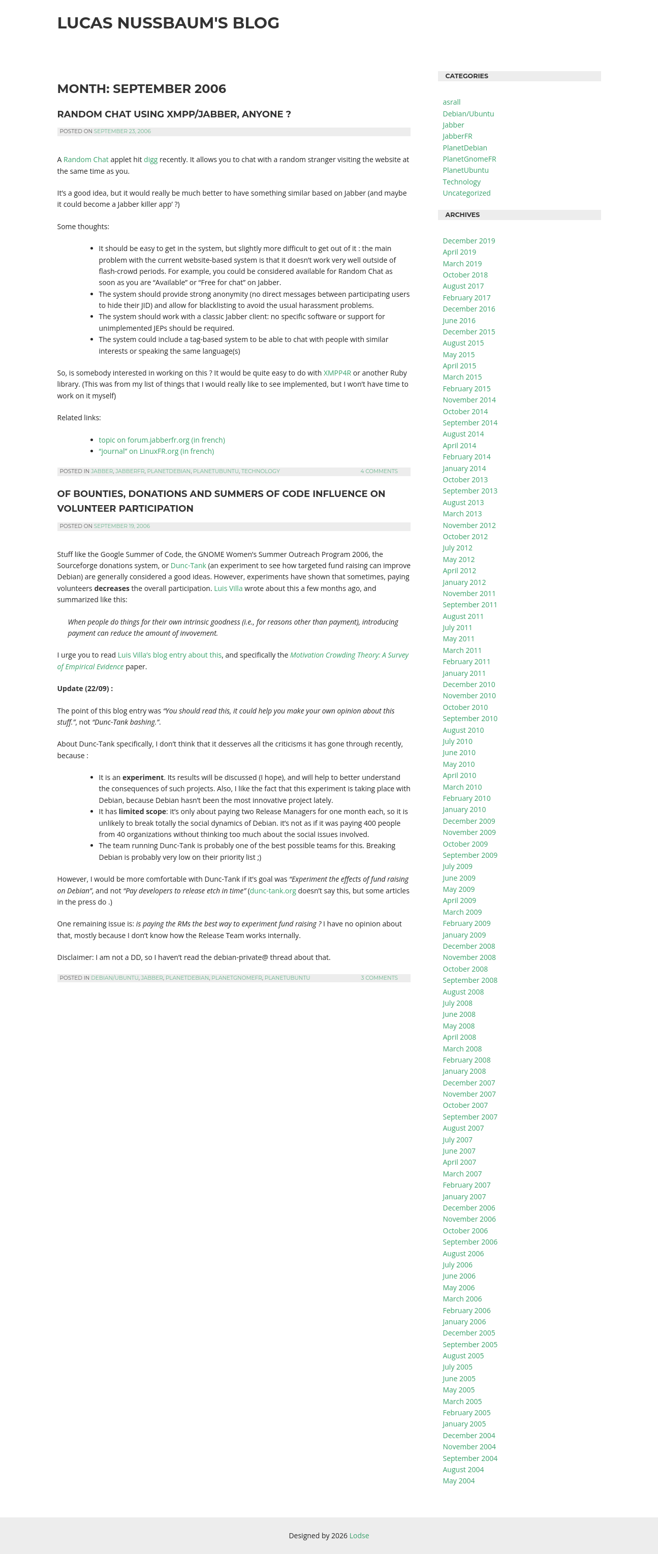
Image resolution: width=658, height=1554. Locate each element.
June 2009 (459, 878)
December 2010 (469, 684)
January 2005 (464, 1423)
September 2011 (470, 604)
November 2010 (469, 695)
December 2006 (469, 1208)
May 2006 (459, 1287)
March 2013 (462, 513)
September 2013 (470, 490)
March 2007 (462, 1173)
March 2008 (462, 1048)
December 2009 (469, 821)
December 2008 (469, 946)
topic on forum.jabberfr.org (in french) (162, 440)
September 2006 (470, 1242)
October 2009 (465, 844)
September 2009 (470, 855)
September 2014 (470, 422)
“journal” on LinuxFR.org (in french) (156, 451)
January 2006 (464, 1321)
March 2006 (462, 1298)
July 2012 (458, 547)
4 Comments (379, 471)
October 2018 (465, 274)
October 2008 (465, 969)
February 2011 (467, 661)
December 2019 (469, 240)
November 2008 (469, 957)
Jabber (102, 471)
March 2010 (462, 787)
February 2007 (467, 1185)
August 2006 (463, 1253)
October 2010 (465, 707)
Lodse (359, 1535)
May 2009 (459, 889)
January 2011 (464, 673)
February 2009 (467, 923)
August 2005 (463, 1355)
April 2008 (460, 1037)
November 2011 (469, 593)
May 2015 (459, 354)
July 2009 (458, 866)
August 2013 (463, 502)
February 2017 (467, 297)
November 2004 (469, 1446)
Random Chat (86, 159)
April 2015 (460, 365)
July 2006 (458, 1264)
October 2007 (465, 1105)
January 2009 (464, 935)
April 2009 (460, 900)
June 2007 (459, 1151)
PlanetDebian (169, 471)
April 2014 (460, 445)
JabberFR (129, 471)
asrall (452, 102)
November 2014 (469, 400)
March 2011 (462, 650)
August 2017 (463, 286)
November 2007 (469, 1094)
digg (151, 159)
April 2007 (460, 1162)
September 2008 (470, 980)
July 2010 (458, 741)
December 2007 (469, 1082)
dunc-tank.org (273, 890)
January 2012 (464, 582)
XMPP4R (337, 373)
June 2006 (459, 1276)
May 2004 (459, 1480)
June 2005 (459, 1378)
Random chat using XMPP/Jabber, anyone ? (174, 114)
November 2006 (469, 1219)
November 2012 (469, 525)
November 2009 (469, 832)
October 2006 (465, 1230)
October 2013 (465, 479)
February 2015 (467, 388)
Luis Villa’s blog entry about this (170, 655)
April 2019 (460, 252)
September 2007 (470, 1117)
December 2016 (469, 309)
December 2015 (469, 331)
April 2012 (460, 570)
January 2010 (464, 809)
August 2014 (463, 434)
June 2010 (459, 752)
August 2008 (463, 992)
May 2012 (459, 559)
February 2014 (467, 456)
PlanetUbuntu (216, 471)
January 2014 (464, 468)
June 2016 (459, 320)
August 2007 (463, 1128)
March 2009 (462, 912)
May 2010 (459, 764)
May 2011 (459, 638)
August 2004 (463, 1469)
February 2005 (467, 1412)
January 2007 (464, 1196)
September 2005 (470, 1344)
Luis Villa (228, 588)
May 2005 (459, 1389)
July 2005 (458, 1367)
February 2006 (467, 1310)
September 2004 (470, 1458)
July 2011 (458, 627)
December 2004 (469, 1435)
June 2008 (459, 1014)
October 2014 (465, 411)
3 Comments (379, 978)
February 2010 (467, 798)
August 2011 (463, 616)
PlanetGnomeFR (236, 978)
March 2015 (462, 377)
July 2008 (458, 1003)
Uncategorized (467, 193)
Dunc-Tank (188, 565)
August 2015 (463, 343)
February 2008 (467, 1060)
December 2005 (469, 1333)
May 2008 (459, 1026)
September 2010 (470, 718)
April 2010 (460, 775)
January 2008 (464, 1071)
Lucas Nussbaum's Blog (168, 23)
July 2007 (458, 1139)
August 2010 (463, 730)
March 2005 (462, 1401)
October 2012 (465, 536)
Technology (260, 471)
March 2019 (462, 263)
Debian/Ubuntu (115, 978)
